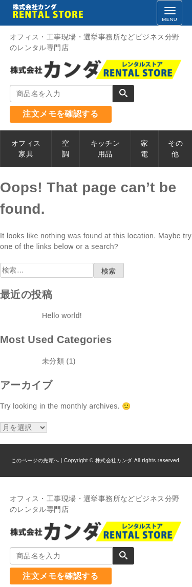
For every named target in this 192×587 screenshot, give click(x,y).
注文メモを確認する (60, 113)
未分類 (53, 361)
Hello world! (62, 315)
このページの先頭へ (35, 460)
